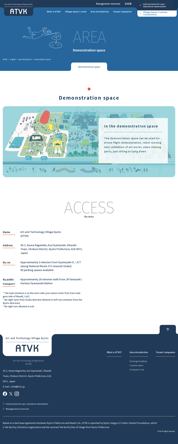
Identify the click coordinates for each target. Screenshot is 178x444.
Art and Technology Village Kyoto (18, 4)
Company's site (137, 369)
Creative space (136, 365)
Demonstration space (89, 66)
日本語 (128, 3)
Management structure (108, 3)
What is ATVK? (54, 11)
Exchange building (138, 361)
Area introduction (100, 11)
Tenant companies (122, 11)
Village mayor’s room (75, 11)
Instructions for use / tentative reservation (27, 403)
